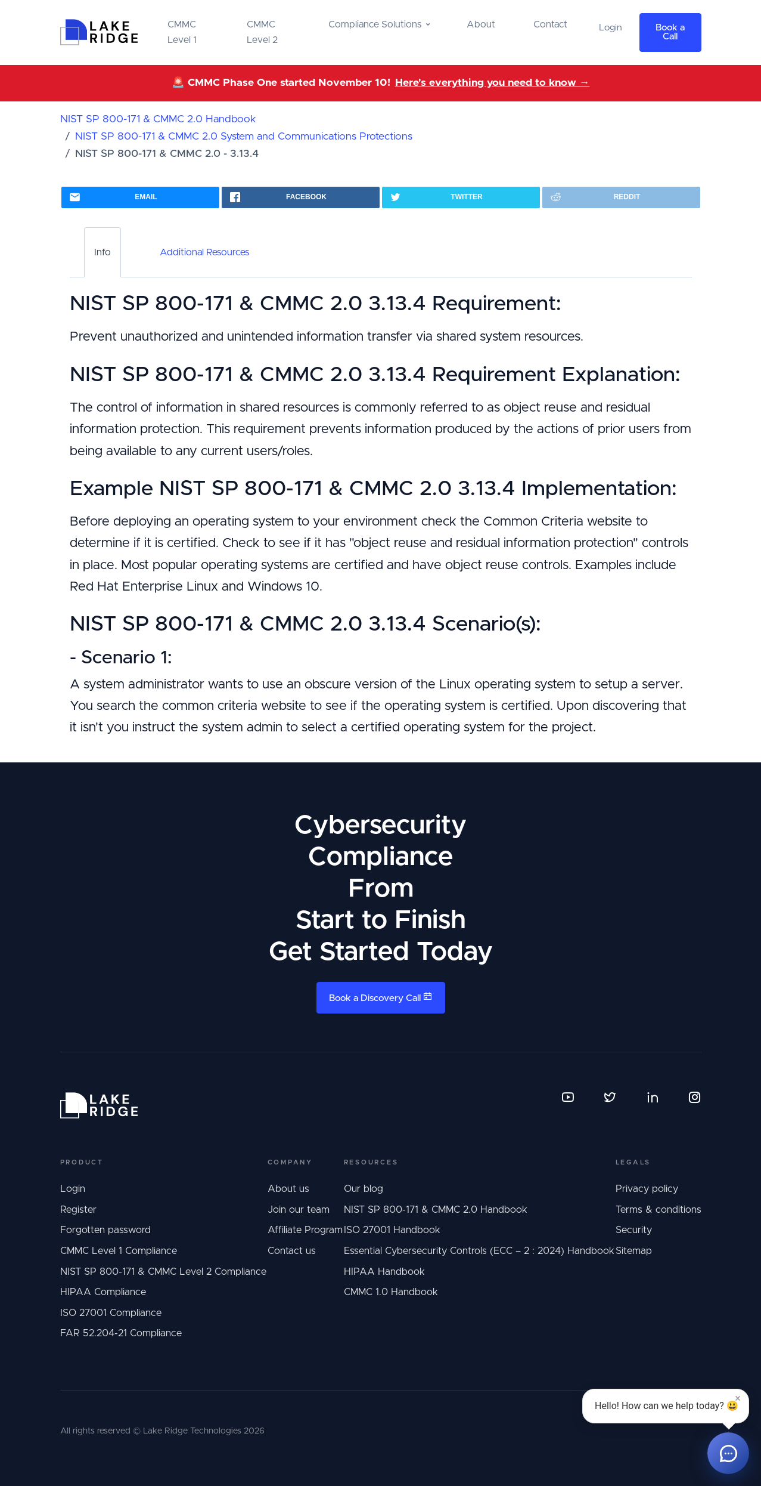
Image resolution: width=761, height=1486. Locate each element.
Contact (550, 24)
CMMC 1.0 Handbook (391, 1292)
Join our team (299, 1210)
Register (78, 1210)
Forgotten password (105, 1230)
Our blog (363, 1189)
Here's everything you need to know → (492, 83)
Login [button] (610, 27)
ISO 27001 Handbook (392, 1230)
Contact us (292, 1251)
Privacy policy (647, 1189)
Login (72, 1189)
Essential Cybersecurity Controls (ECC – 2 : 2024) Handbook (479, 1251)
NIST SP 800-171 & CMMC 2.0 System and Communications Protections (243, 136)
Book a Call (670, 32)
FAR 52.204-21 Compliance (121, 1333)
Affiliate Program (305, 1230)
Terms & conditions (658, 1210)
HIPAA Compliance (103, 1292)
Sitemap (634, 1251)
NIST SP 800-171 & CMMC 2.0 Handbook (158, 119)
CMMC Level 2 (262, 32)
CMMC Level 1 (182, 32)
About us (288, 1189)
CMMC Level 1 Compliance (118, 1251)
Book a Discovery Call (381, 997)
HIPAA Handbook (384, 1272)
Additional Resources (204, 252)
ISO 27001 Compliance (110, 1313)
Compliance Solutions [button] (374, 24)
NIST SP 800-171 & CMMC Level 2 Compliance (163, 1272)
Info (102, 252)
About (481, 24)
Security (634, 1230)
